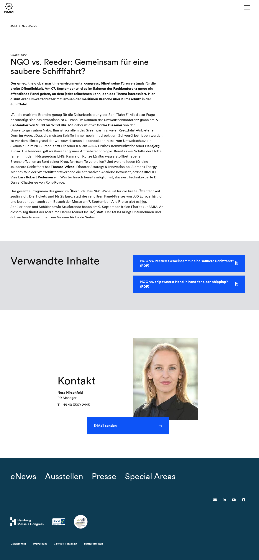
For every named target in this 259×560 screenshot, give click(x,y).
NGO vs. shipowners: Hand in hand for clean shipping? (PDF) (189, 284)
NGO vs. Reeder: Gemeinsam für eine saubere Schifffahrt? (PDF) (189, 263)
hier (143, 202)
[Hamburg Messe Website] (27, 521)
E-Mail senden (105, 426)
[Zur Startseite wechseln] (8, 7)
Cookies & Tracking (65, 543)
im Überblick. (75, 191)
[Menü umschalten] (247, 7)
